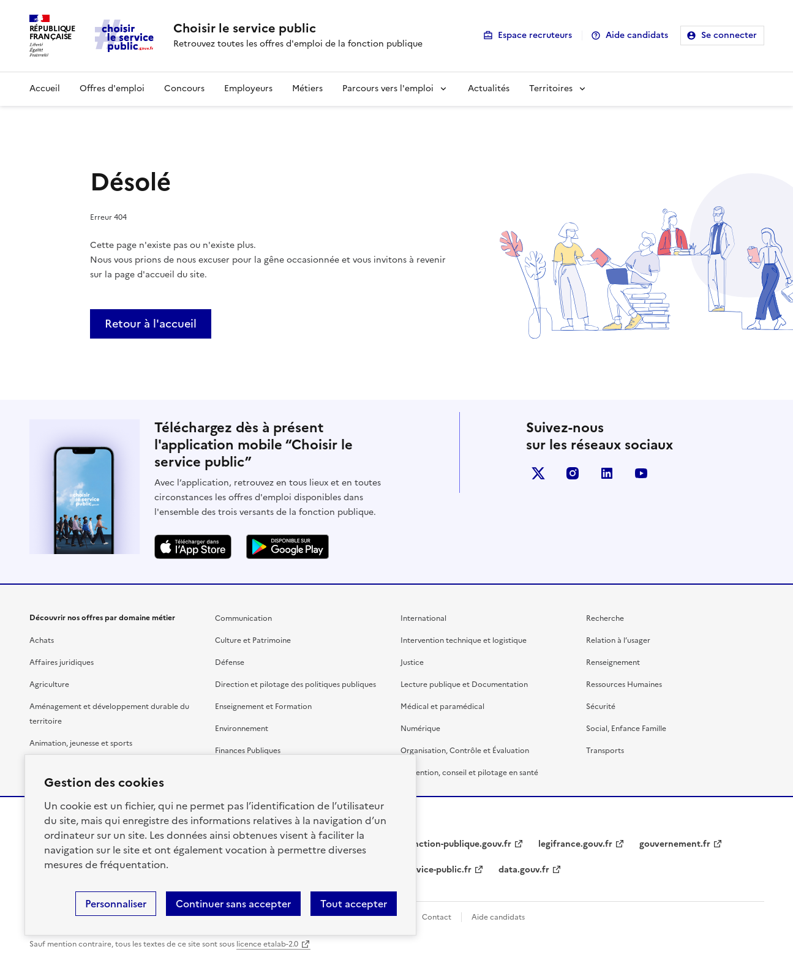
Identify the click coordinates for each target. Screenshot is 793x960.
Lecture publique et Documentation (464, 684)
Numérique (420, 728)
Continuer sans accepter (233, 903)
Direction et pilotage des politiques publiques (295, 684)
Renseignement (613, 662)
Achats (41, 640)
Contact (436, 917)
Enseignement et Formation (263, 706)
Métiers (307, 88)
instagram (572, 473)
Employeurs (248, 88)
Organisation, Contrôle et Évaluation (464, 750)
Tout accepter (353, 903)
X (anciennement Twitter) (538, 473)
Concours (184, 88)
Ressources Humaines (624, 684)
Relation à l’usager (618, 640)
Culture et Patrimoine (253, 640)
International (423, 618)
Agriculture (49, 684)
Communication (243, 618)
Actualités (488, 88)
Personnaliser (115, 903)
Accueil (44, 88)
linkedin (607, 473)
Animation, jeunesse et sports (80, 743)
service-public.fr (438, 869)
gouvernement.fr (674, 844)
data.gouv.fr (523, 869)
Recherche (605, 618)
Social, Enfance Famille (626, 728)
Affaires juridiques (61, 662)
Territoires (551, 88)
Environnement (241, 728)
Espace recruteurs (535, 35)
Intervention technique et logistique (463, 640)
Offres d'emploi (112, 88)
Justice (412, 662)
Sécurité (600, 706)
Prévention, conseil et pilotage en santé (469, 772)
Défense (229, 662)
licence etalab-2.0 (267, 944)
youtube (641, 473)
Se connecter (729, 35)
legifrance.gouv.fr (575, 844)
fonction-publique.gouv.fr (457, 844)
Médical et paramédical (442, 706)
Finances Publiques (247, 750)
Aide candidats (637, 35)
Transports (605, 750)
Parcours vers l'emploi (388, 88)
